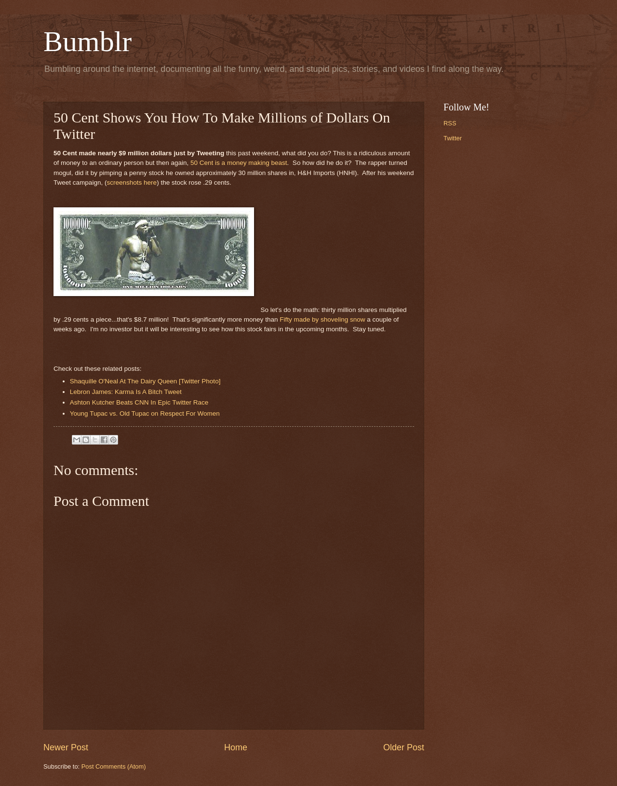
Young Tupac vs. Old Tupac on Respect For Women (145, 413)
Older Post (403, 747)
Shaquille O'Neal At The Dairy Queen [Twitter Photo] (145, 381)
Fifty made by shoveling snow (322, 319)
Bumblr (87, 41)
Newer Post (65, 747)
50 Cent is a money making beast (238, 162)
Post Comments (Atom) (113, 766)
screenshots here (132, 182)
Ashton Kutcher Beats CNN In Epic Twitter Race (140, 402)
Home (235, 747)
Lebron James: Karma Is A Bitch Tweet (126, 391)
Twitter (452, 138)
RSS (449, 123)
